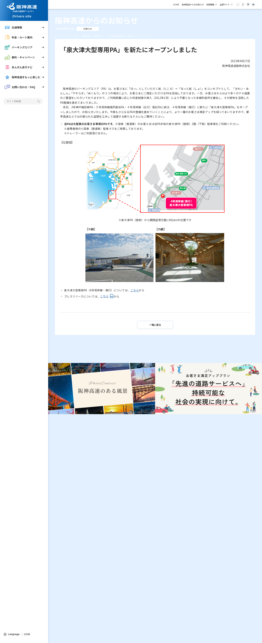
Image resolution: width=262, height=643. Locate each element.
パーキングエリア (18, 47)
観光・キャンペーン (19, 57)
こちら (134, 290)
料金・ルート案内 (18, 37)
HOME (176, 4)
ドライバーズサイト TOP (66, 36)
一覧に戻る (155, 324)
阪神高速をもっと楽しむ (22, 77)
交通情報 (13, 27)
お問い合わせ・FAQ (19, 87)
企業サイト (225, 4)
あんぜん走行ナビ (18, 67)
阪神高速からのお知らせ (193, 4)
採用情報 (210, 4)
